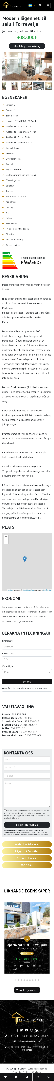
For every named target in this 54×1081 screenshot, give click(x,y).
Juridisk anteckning (37, 1068)
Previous (5, 66)
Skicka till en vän (27, 858)
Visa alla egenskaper (27, 990)
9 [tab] (38, 980)
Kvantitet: (7, 640)
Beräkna (27, 681)
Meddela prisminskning (27, 46)
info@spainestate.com (29, 1041)
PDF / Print (27, 865)
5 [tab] (27, 980)
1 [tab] (15, 980)
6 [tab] (30, 980)
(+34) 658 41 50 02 (18, 1036)
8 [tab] (35, 980)
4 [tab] (24, 980)
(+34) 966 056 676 (39, 1036)
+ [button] (6, 537)
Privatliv (17, 1072)
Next (48, 66)
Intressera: (8, 653)
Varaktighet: (8, 666)
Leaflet (10, 590)
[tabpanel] (27, 939)
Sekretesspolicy (33, 813)
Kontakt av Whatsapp (27, 844)
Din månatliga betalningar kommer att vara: (25, 688)
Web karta (36, 1072)
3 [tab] (21, 980)
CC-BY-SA (47, 590)
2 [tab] (18, 980)
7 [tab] (33, 980)
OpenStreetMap (28, 590)
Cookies (26, 1072)
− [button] (6, 541)
